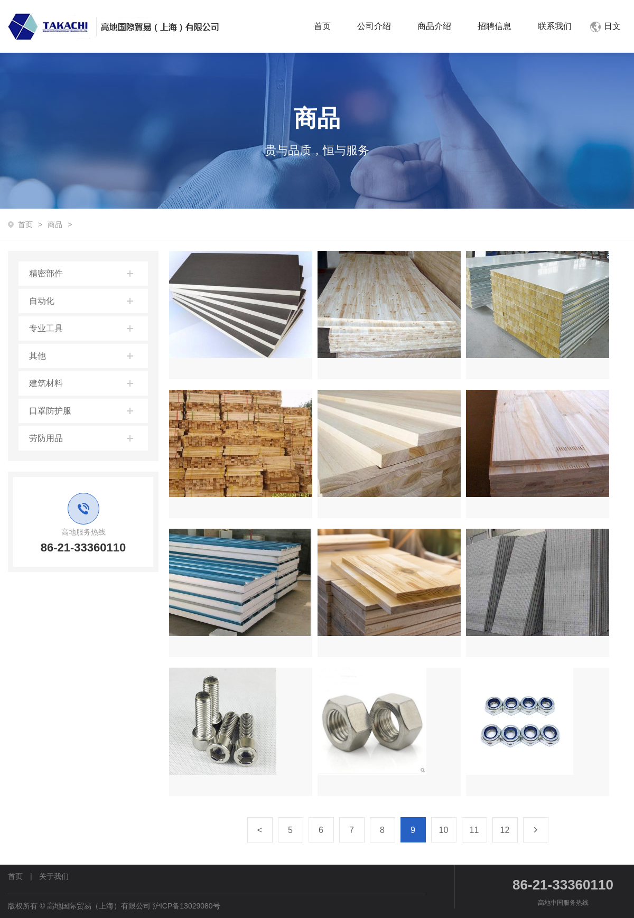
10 (444, 830)
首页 (322, 26)
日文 (605, 26)
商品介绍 (434, 26)
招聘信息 (494, 26)
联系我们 (555, 26)
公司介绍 (374, 26)
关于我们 (54, 876)
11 (474, 830)
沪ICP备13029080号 (186, 906)
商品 (55, 224)
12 (505, 830)
